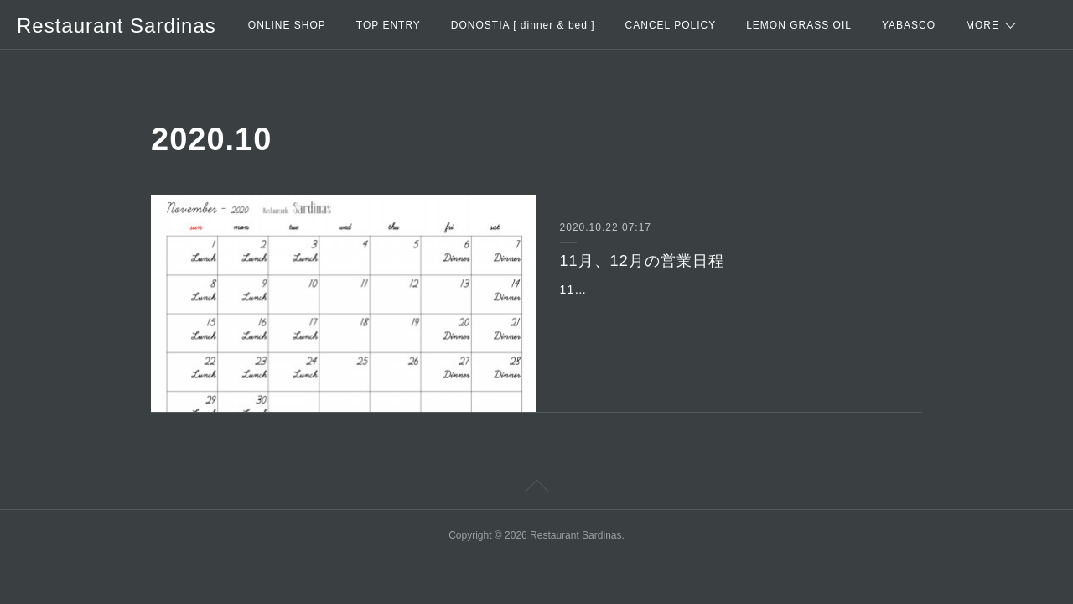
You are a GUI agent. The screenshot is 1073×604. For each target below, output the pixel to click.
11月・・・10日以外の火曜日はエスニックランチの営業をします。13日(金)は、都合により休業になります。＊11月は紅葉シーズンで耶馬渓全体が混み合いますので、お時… (725, 310)
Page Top (536, 489)
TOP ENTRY (388, 25)
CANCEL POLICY (671, 25)
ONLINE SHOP (287, 25)
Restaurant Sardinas (116, 25)
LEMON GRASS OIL (799, 25)
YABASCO (909, 25)
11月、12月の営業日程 (642, 261)
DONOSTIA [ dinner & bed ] (523, 25)
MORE (982, 25)
